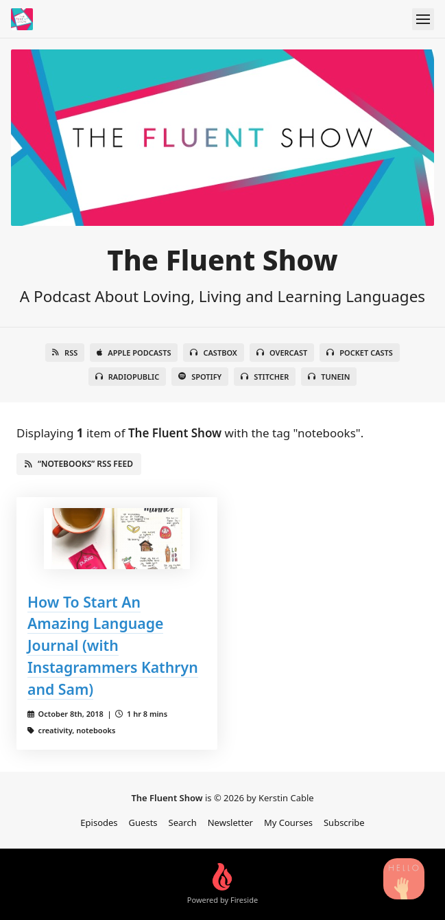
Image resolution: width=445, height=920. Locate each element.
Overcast (281, 352)
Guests (143, 822)
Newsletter (230, 822)
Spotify (199, 376)
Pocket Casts (359, 352)
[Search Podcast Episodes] (403, 878)
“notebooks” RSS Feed (79, 464)
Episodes (98, 822)
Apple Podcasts (134, 352)
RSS (64, 352)
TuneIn (329, 376)
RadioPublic (127, 376)
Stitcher (265, 376)
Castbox (213, 352)
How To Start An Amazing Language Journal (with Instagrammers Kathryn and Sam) (112, 646)
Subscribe (344, 822)
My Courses (288, 822)
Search (183, 822)
